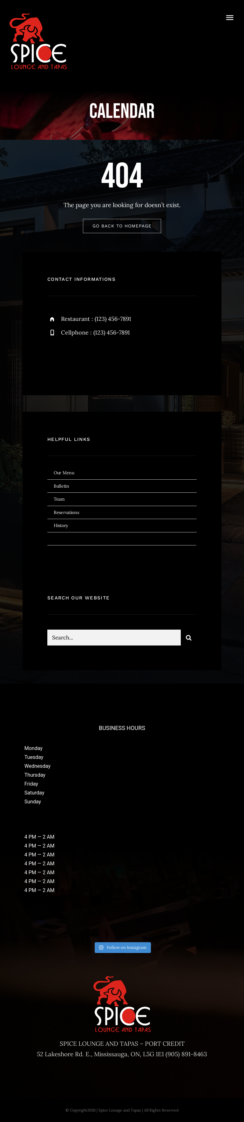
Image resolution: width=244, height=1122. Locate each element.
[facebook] (54, 358)
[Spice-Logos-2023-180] (38, 15)
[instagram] (89, 358)
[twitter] (72, 358)
